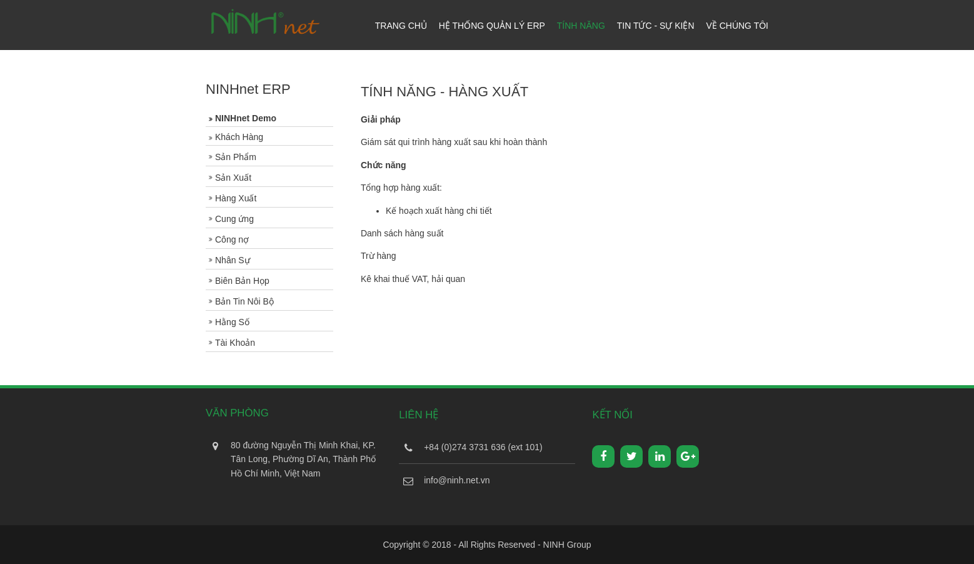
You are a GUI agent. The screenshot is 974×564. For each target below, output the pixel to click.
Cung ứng (234, 219)
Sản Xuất (233, 178)
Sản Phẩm (235, 157)
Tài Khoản (235, 343)
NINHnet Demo (245, 118)
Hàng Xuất (235, 198)
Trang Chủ (401, 26)
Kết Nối (612, 415)
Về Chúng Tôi (737, 26)
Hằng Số (232, 322)
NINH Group (567, 545)
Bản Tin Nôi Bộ (244, 301)
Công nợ (232, 239)
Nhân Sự (232, 260)
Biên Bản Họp (242, 281)
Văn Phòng (237, 413)
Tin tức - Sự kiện (656, 26)
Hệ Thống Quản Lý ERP (492, 26)
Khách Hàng (239, 137)
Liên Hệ (418, 415)
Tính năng (581, 26)
